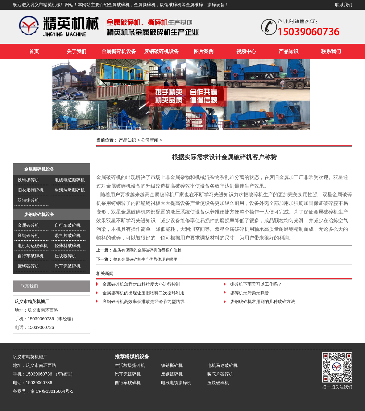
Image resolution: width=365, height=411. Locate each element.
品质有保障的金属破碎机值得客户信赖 (147, 250)
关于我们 (76, 51)
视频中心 (246, 51)
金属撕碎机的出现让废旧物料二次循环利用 (143, 292)
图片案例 (204, 51)
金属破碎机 (28, 225)
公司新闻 (149, 140)
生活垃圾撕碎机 (70, 190)
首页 (34, 51)
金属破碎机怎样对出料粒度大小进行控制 (141, 284)
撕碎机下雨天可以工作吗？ (256, 284)
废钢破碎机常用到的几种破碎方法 (262, 301)
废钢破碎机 (28, 235)
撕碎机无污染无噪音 (249, 292)
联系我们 (343, 4)
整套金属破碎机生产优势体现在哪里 (145, 259)
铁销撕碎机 (28, 179)
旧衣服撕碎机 (31, 190)
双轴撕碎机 (28, 200)
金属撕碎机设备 (119, 51)
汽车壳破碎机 (68, 266)
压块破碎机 (65, 255)
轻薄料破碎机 (68, 245)
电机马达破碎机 (33, 245)
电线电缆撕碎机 (70, 179)
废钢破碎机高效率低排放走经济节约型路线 (143, 301)
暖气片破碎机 (68, 235)
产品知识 (288, 51)
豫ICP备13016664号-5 (51, 391)
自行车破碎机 (68, 225)
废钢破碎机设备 (161, 51)
